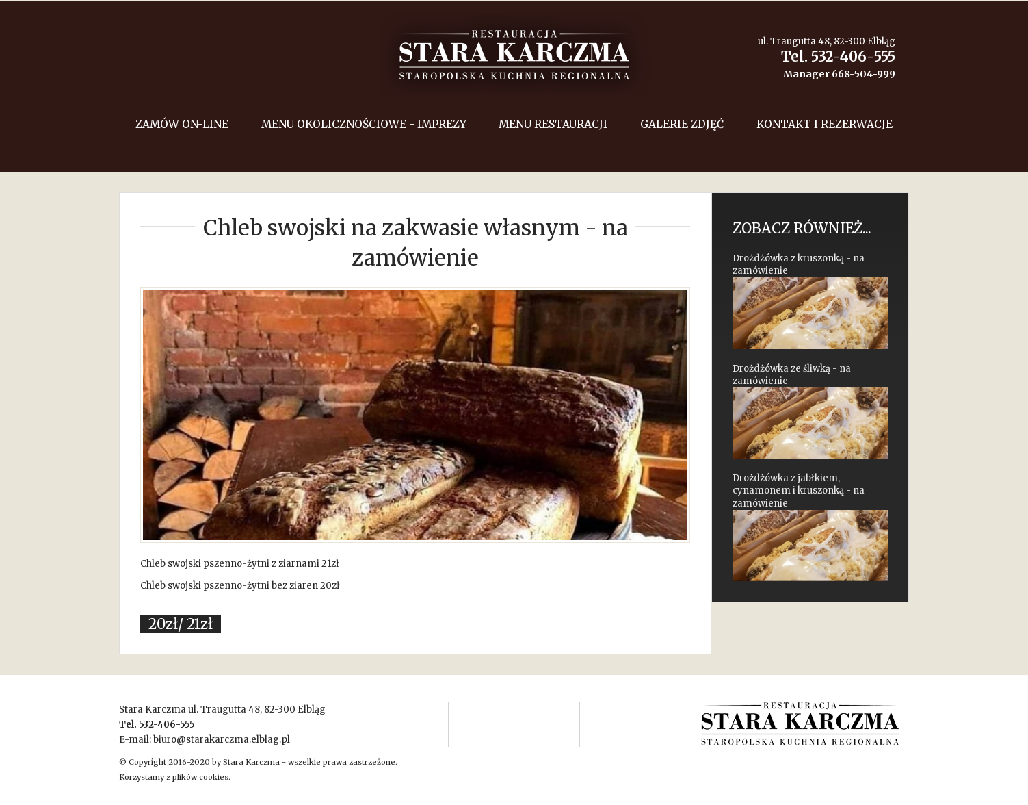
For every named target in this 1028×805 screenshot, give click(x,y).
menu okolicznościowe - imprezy (363, 124)
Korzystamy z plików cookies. (174, 777)
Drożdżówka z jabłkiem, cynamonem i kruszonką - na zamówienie (810, 526)
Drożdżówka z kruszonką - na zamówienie (810, 301)
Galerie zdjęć (682, 124)
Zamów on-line (181, 124)
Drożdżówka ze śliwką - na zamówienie (810, 411)
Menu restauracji (553, 124)
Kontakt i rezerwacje (824, 124)
